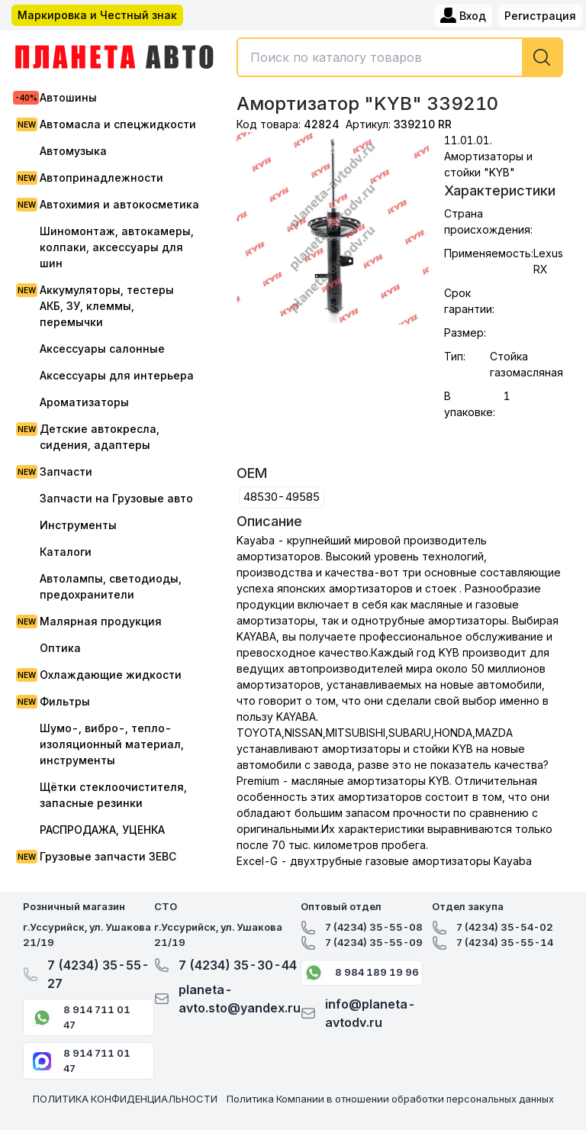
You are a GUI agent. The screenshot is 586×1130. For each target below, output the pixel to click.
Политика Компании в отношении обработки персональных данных (390, 1099)
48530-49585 (281, 496)
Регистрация (540, 15)
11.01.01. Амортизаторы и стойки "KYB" (488, 156)
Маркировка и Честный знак (97, 14)
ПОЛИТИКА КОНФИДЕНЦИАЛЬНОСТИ (125, 1099)
